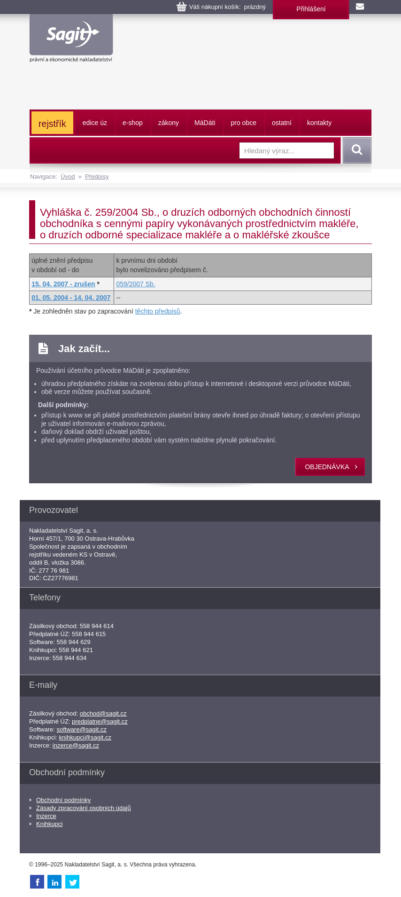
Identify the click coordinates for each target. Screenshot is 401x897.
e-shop (133, 122)
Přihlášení (310, 9)
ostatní (282, 122)
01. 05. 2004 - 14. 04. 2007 (70, 297)
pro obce (243, 122)
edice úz (95, 122)
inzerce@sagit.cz (76, 745)
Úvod (68, 176)
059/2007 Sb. (135, 284)
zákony (168, 122)
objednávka (327, 467)
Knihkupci (49, 823)
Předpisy (97, 176)
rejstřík (52, 123)
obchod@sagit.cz (103, 713)
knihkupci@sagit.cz (85, 737)
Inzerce (46, 815)
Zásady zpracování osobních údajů (83, 807)
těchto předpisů (157, 311)
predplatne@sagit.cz (100, 721)
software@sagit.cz (82, 729)
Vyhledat (355, 150)
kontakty (319, 122)
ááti (204, 122)
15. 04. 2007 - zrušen (63, 284)
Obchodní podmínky (63, 799)
